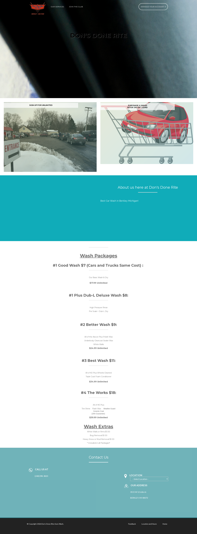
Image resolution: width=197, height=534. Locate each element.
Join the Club (76, 7)
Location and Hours (149, 524)
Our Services (57, 7)
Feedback (132, 524)
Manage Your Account (153, 7)
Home (165, 524)
